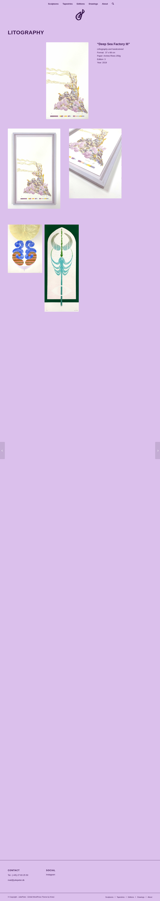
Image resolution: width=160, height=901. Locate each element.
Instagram (50, 874)
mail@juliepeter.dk (16, 880)
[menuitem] (53, 4)
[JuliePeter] (80, 15)
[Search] (112, 4)
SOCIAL (50, 870)
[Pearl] (157, 450)
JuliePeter (22, 897)
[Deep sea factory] (2, 450)
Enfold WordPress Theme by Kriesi (41, 897)
